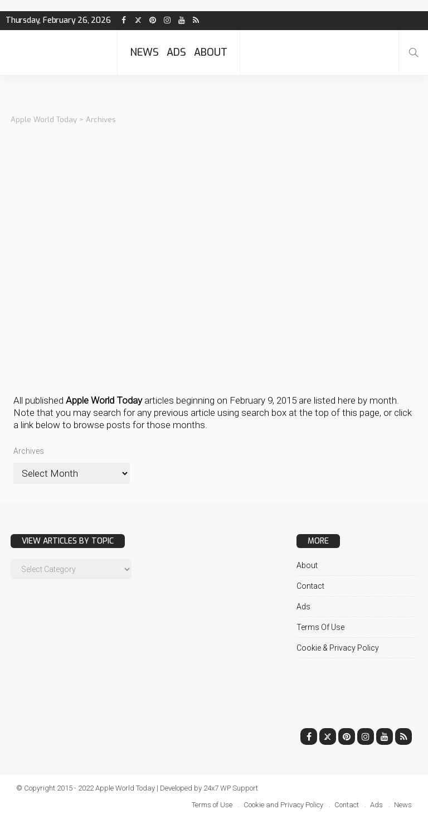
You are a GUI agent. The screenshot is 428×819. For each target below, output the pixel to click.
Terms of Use (320, 627)
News (144, 52)
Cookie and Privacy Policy (283, 805)
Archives (28, 451)
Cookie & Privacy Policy (337, 647)
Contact (310, 585)
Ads (176, 52)
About (210, 52)
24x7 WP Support (231, 788)
